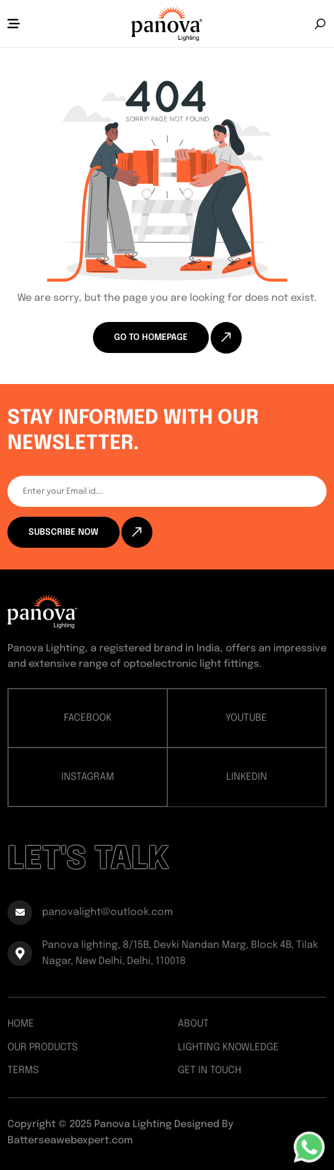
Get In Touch (209, 1070)
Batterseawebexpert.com (70, 1140)
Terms (22, 1070)
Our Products (42, 1047)
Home (20, 1024)
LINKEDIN (246, 777)
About (193, 1024)
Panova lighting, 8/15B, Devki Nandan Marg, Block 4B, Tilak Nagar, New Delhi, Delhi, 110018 (162, 953)
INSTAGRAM (87, 777)
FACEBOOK (88, 718)
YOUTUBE (246, 718)
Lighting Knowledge (228, 1047)
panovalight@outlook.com (90, 912)
